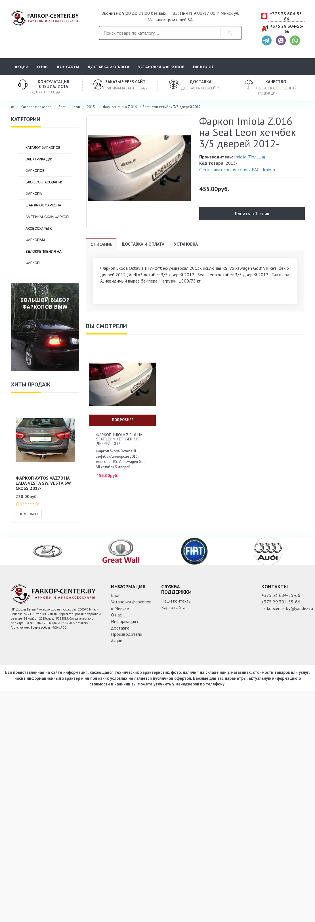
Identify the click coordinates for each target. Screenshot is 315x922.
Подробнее (29, 514)
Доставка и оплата (108, 66)
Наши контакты (176, 601)
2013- (91, 106)
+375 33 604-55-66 (286, 16)
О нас (43, 66)
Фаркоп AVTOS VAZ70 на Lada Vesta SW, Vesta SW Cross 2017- (43, 483)
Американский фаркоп (47, 217)
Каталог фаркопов (36, 106)
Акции (21, 66)
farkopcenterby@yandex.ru (287, 608)
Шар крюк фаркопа (43, 205)
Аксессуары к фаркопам (39, 234)
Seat (62, 106)
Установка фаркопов (161, 66)
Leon (76, 106)
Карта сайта (173, 607)
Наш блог (203, 66)
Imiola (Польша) (249, 157)
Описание (101, 244)
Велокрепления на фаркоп (44, 257)
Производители (126, 634)
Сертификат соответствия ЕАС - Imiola (237, 169)
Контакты (68, 66)
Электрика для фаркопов (39, 165)
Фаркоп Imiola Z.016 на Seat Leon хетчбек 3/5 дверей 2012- (152, 106)
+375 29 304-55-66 (287, 29)
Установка (186, 244)
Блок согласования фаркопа (45, 188)
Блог (115, 595)
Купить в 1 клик (252, 213)
